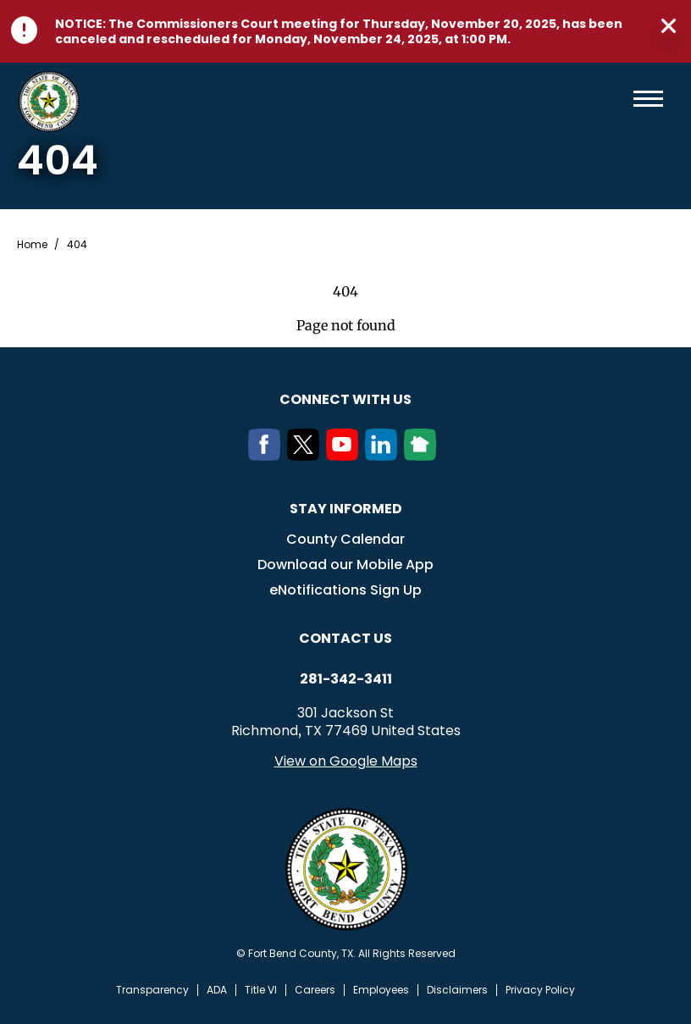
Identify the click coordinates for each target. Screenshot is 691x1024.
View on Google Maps (345, 761)
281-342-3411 (346, 679)
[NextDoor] (423, 455)
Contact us (345, 638)
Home (32, 245)
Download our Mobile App (345, 564)
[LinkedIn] (384, 455)
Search (620, 98)
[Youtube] (345, 455)
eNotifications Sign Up (345, 590)
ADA (217, 990)
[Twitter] (306, 455)
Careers (315, 990)
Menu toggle (648, 99)
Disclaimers (457, 990)
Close (668, 26)
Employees (381, 990)
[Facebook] (267, 455)
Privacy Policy (540, 990)
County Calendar (345, 539)
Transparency (152, 990)
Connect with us (345, 399)
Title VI (261, 990)
